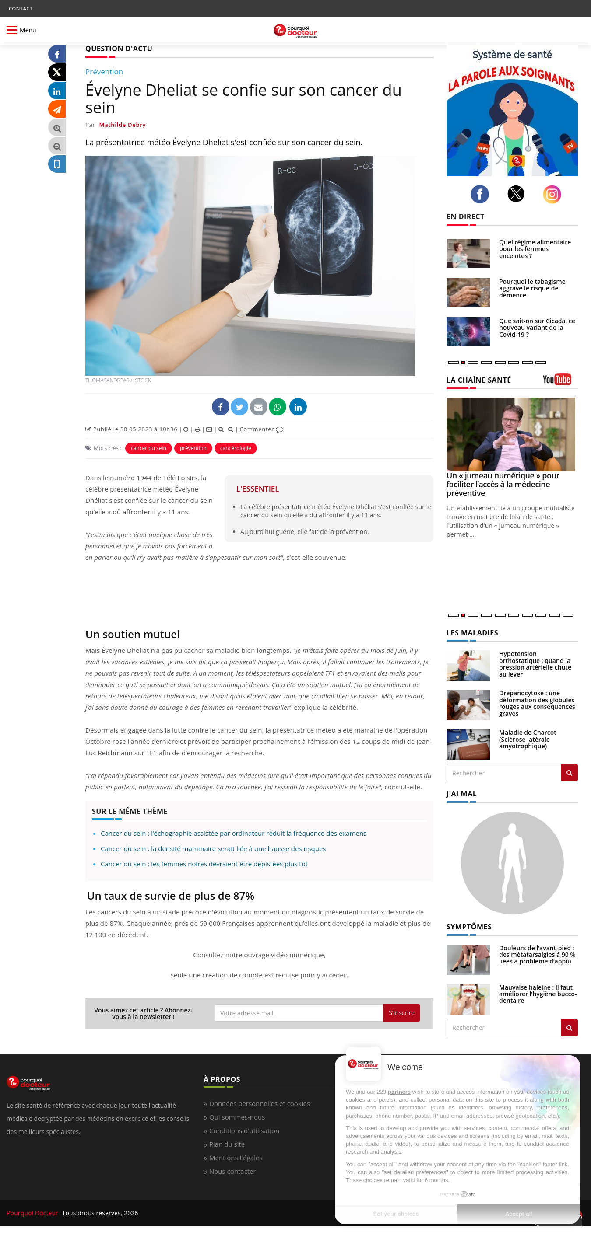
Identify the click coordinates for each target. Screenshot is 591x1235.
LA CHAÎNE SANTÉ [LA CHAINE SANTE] (479, 380)
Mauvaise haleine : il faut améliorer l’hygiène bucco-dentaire (538, 994)
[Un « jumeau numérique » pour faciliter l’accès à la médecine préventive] (512, 434)
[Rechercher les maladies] (569, 772)
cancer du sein (148, 448)
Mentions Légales (236, 1157)
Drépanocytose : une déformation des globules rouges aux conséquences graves (537, 703)
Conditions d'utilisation (244, 1130)
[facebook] (482, 194)
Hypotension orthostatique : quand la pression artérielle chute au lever (535, 663)
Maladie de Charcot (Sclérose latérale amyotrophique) (527, 739)
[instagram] (554, 194)
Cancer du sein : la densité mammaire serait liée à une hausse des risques (213, 848)
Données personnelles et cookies (259, 1103)
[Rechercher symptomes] (569, 1027)
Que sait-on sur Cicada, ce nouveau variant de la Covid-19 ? (537, 327)
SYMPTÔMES (469, 926)
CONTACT (20, 8)
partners (399, 1091)
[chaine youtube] (560, 382)
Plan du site (227, 1144)
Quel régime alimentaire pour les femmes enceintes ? (535, 249)
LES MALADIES (472, 633)
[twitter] (518, 193)
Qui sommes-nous (237, 1117)
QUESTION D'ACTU (118, 48)
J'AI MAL (462, 794)
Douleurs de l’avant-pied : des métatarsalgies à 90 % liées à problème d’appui (537, 955)
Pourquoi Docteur (33, 1213)
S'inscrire (402, 1012)
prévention (193, 448)
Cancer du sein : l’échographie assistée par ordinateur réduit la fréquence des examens (233, 833)
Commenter (261, 429)
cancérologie (235, 448)
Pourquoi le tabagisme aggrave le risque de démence (532, 288)
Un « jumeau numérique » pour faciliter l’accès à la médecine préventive (503, 484)
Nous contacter (232, 1171)
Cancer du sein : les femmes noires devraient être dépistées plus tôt (204, 863)
